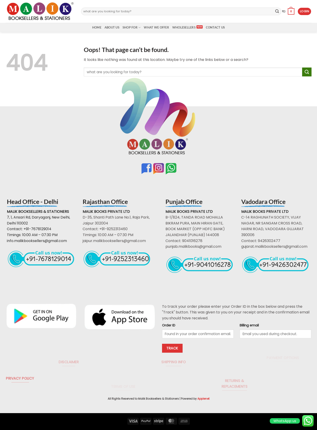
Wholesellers (184, 27)
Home (96, 27)
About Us (112, 27)
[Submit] (277, 11)
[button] (288, 11)
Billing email (249, 325)
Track (172, 348)
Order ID (168, 325)
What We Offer (156, 27)
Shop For (132, 27)
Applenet (203, 399)
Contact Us (215, 27)
